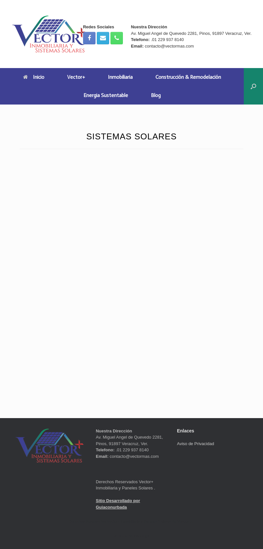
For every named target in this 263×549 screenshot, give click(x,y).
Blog (156, 95)
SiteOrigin (142, 536)
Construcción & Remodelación (188, 77)
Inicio (33, 77)
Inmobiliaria (120, 77)
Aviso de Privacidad (195, 443)
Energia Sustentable (105, 95)
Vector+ (76, 77)
